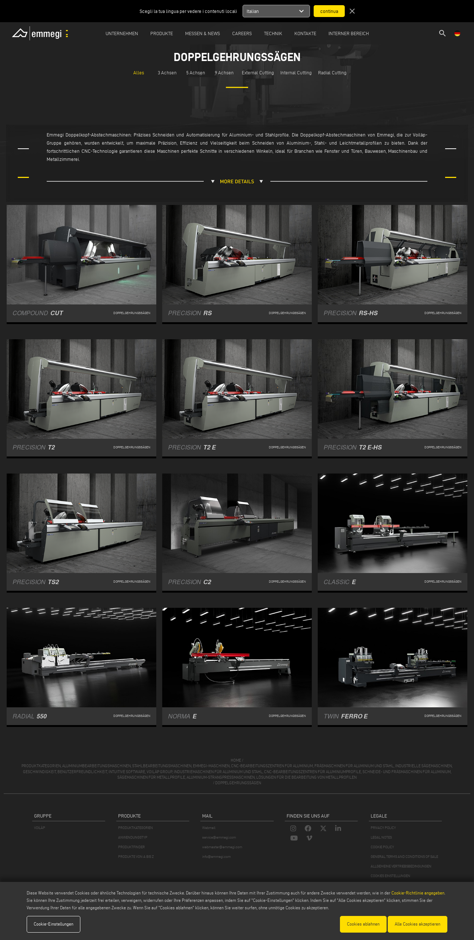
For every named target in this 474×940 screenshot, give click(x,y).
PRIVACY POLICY (383, 828)
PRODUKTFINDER (131, 847)
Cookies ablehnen (363, 924)
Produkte (161, 33)
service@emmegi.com (219, 837)
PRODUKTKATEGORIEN (135, 828)
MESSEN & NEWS (202, 33)
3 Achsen (167, 72)
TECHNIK (273, 33)
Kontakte (305, 33)
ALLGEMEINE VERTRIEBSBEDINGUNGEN (401, 866)
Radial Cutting (332, 72)
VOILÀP (39, 828)
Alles (138, 72)
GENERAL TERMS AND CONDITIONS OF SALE (404, 857)
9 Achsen (224, 72)
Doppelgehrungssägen (238, 783)
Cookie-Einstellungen (53, 924)
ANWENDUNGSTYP (132, 837)
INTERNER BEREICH (348, 33)
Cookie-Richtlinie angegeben (417, 892)
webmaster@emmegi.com (222, 847)
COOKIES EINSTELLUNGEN (390, 876)
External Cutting (258, 72)
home (236, 760)
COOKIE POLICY (382, 847)
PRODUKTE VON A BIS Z (136, 857)
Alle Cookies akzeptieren (417, 924)
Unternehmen (122, 33)
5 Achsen (195, 72)
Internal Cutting (296, 72)
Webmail (209, 828)
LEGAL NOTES (381, 837)
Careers (242, 33)
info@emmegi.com (216, 857)
